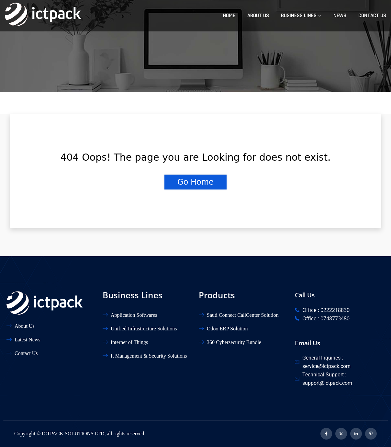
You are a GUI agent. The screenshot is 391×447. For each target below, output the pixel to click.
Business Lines (299, 15)
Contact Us (372, 15)
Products (217, 295)
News (339, 15)
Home (229, 15)
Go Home (195, 182)
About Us (258, 15)
